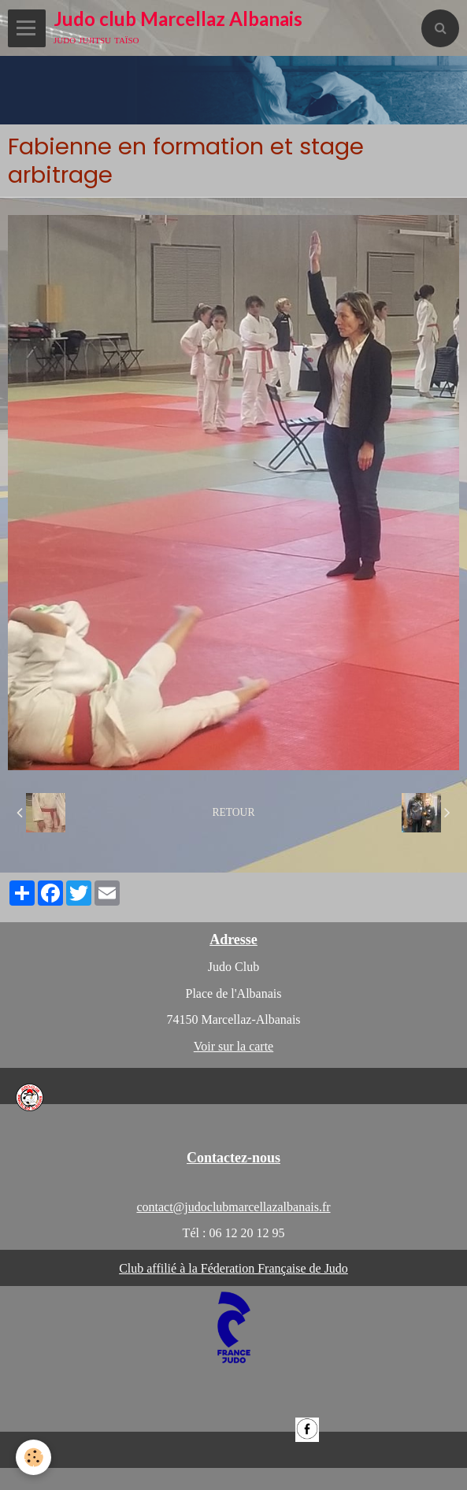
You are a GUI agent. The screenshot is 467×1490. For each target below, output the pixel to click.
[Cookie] (33, 1457)
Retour (233, 812)
